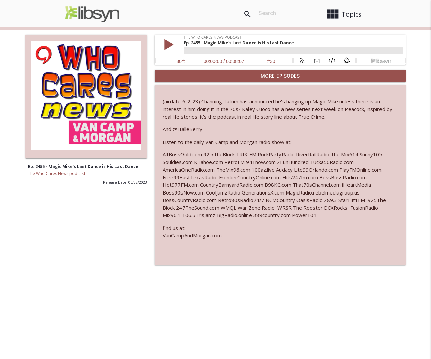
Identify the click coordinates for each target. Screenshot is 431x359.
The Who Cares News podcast (56, 173)
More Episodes (280, 75)
